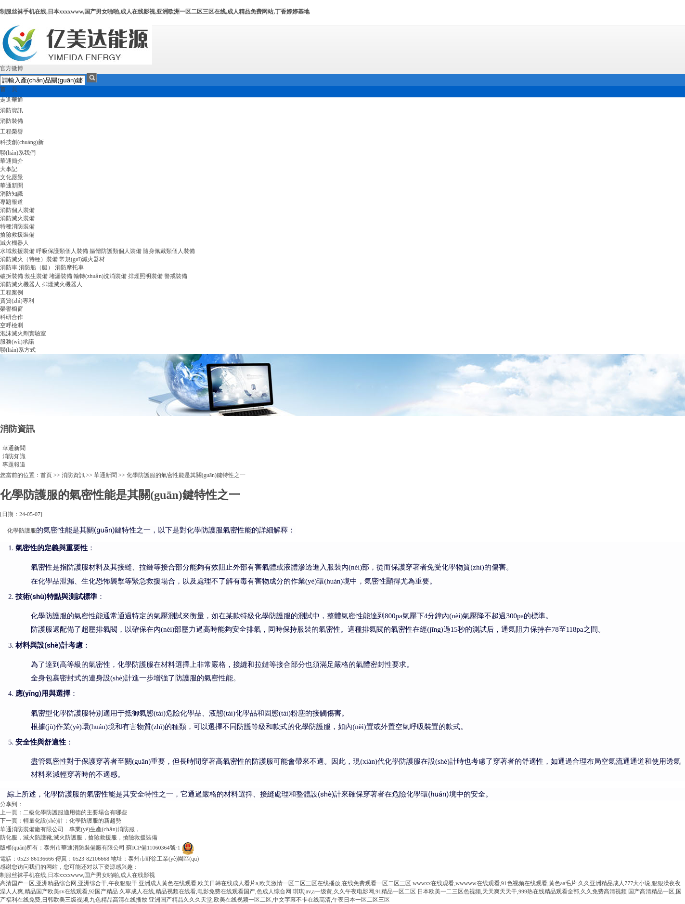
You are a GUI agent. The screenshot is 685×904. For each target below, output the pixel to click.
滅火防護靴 (37, 837)
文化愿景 (11, 177)
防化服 (8, 837)
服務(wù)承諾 (17, 341)
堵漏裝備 (60, 276)
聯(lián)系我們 (18, 152)
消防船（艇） (36, 267)
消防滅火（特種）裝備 (29, 259)
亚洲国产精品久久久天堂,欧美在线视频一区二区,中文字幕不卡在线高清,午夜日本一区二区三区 (269, 899)
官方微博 (11, 68)
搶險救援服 (102, 837)
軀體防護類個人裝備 (116, 251)
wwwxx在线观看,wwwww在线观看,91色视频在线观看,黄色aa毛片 (495, 883)
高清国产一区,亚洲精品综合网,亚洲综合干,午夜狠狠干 (68, 883)
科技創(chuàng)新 (22, 142)
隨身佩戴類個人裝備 (169, 251)
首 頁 (8, 89)
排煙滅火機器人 (62, 284)
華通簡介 (11, 161)
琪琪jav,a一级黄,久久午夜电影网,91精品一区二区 (354, 891)
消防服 (126, 829)
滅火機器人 (14, 242)
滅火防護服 (67, 837)
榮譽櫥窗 (11, 309)
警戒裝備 (175, 276)
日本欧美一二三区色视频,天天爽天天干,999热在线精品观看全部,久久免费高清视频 (522, 891)
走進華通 (11, 99)
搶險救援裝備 (17, 234)
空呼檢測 (11, 325)
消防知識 (11, 193)
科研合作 (11, 317)
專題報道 (11, 202)
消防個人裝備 (17, 210)
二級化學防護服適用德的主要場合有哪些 (75, 812)
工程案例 (11, 292)
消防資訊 (11, 110)
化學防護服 (21, 530)
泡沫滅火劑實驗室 (23, 333)
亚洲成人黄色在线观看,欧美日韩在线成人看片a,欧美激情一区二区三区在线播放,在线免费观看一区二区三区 (275, 883)
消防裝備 (11, 121)
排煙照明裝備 (145, 276)
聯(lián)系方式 (18, 349)
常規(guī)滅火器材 (82, 259)
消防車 (8, 267)
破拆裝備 (11, 276)
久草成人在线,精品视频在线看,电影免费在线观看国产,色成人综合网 (205, 891)
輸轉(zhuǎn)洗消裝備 (100, 276)
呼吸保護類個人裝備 (62, 251)
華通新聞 (11, 185)
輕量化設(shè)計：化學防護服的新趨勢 (72, 820)
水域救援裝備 (17, 251)
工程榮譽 (11, 131)
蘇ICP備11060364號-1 (153, 847)
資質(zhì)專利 (17, 300)
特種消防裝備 (17, 226)
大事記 (8, 169)
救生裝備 (36, 276)
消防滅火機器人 (20, 284)
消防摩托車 (69, 267)
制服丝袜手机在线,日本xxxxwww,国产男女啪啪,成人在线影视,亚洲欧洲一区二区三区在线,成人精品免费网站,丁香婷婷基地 (155, 11)
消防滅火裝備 (17, 218)
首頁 (46, 475)
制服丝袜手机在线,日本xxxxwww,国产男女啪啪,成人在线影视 (77, 875)
